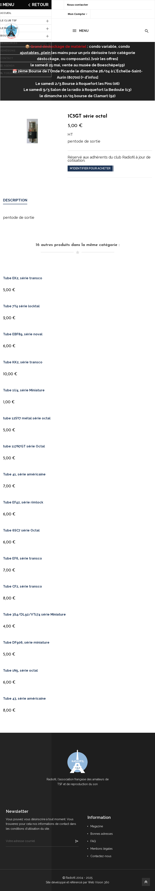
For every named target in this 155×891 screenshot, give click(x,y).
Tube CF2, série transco (22, 586)
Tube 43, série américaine (24, 698)
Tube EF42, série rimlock (23, 502)
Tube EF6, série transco (22, 558)
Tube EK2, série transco (22, 278)
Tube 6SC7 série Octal (21, 530)
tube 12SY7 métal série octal (26, 418)
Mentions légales (101, 848)
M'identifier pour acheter (90, 168)
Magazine (96, 826)
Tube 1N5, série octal (20, 670)
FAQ (93, 841)
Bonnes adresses (101, 833)
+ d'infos (89, 77)
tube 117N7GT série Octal (24, 446)
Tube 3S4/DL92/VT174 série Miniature (34, 614)
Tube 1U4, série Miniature (24, 390)
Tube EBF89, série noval (22, 334)
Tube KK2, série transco (22, 362)
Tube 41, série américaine (24, 474)
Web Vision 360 (98, 882)
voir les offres (104, 59)
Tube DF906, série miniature (26, 642)
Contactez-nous (100, 856)
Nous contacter (77, 4)
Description (15, 200)
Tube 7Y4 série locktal (21, 306)
